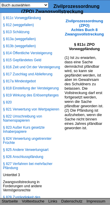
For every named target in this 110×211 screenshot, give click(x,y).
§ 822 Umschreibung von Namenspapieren (22, 118)
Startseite (10, 201)
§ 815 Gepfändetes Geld (22, 60)
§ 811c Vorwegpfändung (22, 18)
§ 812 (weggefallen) (18, 25)
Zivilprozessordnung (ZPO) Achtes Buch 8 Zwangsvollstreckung (84, 27)
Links (52, 201)
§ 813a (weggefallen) (19, 39)
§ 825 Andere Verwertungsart (25, 150)
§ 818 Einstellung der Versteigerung (31, 88)
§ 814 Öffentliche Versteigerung (27, 53)
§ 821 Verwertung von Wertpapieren (31, 109)
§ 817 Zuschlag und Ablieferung (28, 74)
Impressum (96, 201)
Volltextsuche (33, 201)
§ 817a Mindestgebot (19, 81)
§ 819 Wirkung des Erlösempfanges (31, 95)
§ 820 (7, 102)
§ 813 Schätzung (16, 32)
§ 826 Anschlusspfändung (23, 157)
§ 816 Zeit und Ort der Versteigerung (31, 67)
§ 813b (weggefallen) (19, 46)
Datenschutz (71, 201)
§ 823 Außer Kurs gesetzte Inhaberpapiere (24, 129)
